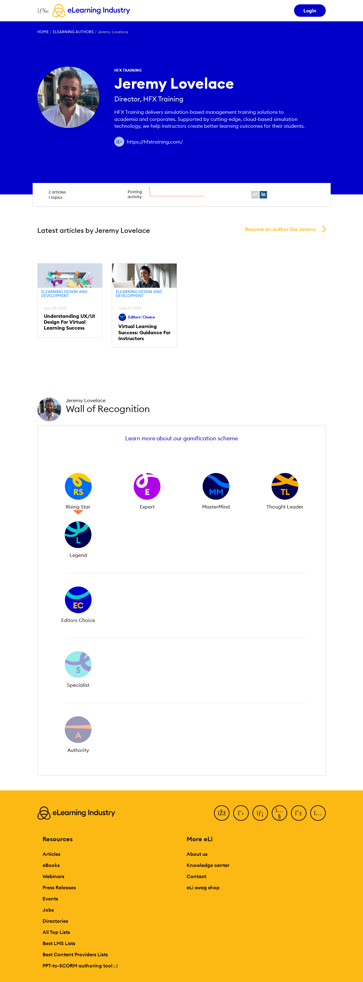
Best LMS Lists (59, 943)
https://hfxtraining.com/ (155, 142)
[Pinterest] (298, 813)
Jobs (48, 910)
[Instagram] (318, 813)
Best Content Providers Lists (75, 954)
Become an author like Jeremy (280, 229)
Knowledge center (208, 865)
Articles (51, 854)
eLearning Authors (73, 31)
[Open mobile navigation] (41, 10)
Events (50, 898)
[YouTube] (279, 813)
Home (43, 31)
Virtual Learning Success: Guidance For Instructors (144, 332)
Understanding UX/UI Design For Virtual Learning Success (69, 322)
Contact (196, 876)
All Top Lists (56, 932)
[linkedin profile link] (263, 194)
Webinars (53, 876)
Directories (55, 921)
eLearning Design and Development (64, 293)
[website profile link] (255, 194)
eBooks (51, 865)
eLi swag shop (203, 887)
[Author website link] (119, 142)
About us (197, 854)
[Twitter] (241, 813)
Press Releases (59, 887)
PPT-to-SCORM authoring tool (80, 965)
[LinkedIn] (260, 813)
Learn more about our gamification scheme (181, 438)
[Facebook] (221, 813)
